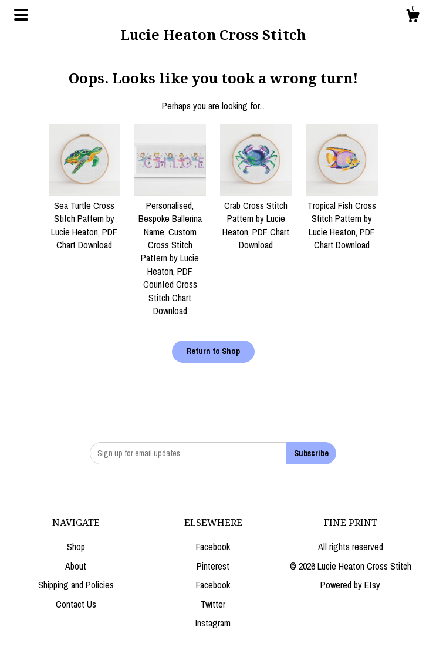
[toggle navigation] (21, 15)
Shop (76, 546)
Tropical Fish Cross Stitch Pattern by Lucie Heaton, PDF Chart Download (341, 218)
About (75, 566)
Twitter (213, 604)
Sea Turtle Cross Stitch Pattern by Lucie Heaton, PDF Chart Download (84, 218)
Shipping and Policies (76, 584)
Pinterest (213, 566)
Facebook (213, 546)
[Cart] (412, 17)
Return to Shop (213, 351)
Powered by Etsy (350, 584)
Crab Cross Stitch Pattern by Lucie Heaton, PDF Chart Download (256, 218)
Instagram (213, 622)
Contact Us (76, 604)
